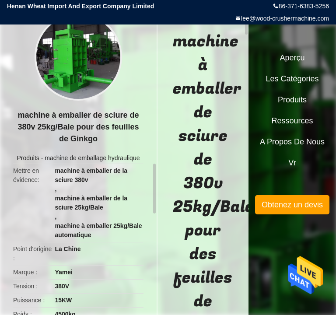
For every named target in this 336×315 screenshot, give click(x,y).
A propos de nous (292, 141)
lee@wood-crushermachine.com (285, 18)
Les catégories (292, 78)
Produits (28, 157)
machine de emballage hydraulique (92, 157)
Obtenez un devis (292, 204)
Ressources (292, 120)
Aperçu (292, 57)
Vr (292, 162)
